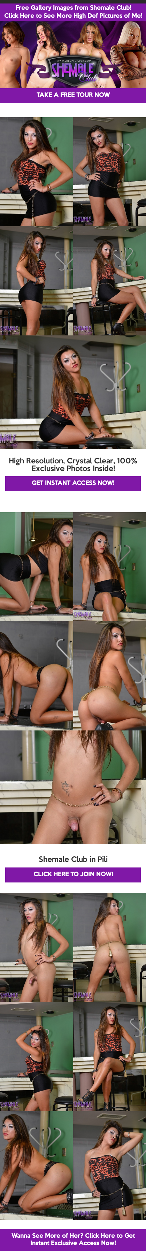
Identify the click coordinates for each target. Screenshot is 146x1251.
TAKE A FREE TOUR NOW (73, 95)
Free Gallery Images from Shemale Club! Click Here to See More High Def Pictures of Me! (73, 12)
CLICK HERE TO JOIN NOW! (73, 874)
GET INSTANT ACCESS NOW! (73, 483)
